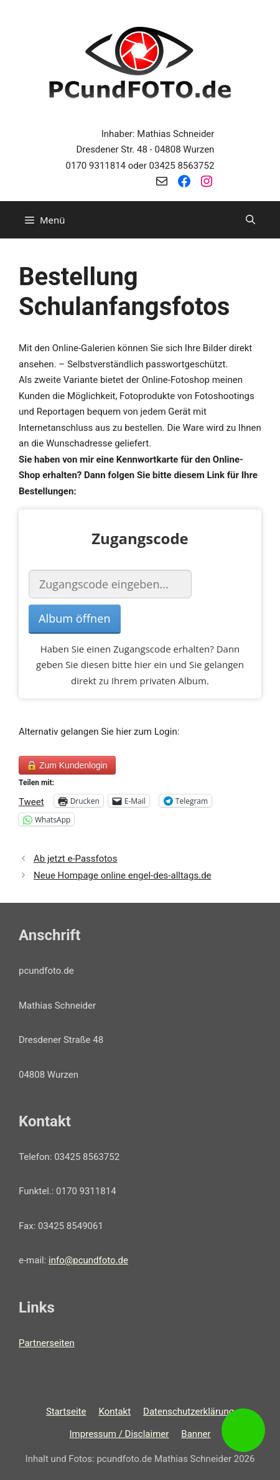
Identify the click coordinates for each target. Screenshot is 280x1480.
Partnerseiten (47, 1343)
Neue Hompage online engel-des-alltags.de (123, 875)
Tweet (31, 801)
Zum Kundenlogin (67, 765)
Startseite (66, 1411)
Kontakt (114, 1411)
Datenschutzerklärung (188, 1411)
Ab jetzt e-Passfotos (75, 858)
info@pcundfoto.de (88, 1260)
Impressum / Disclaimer (119, 1434)
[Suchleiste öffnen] (250, 219)
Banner (195, 1434)
